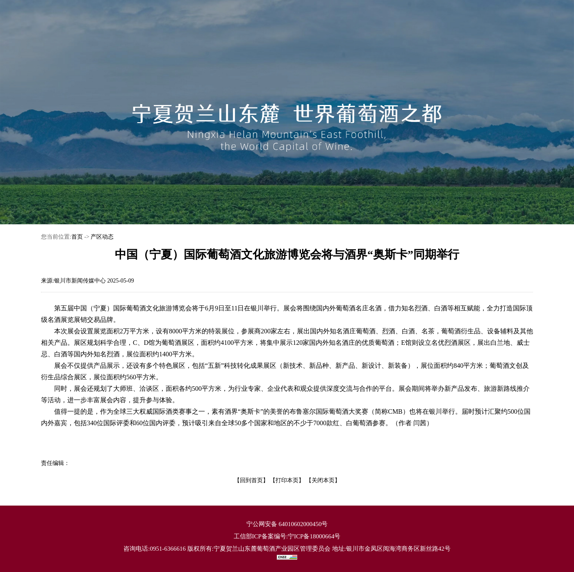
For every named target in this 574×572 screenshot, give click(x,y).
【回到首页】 (251, 480)
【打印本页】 (287, 480)
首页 (77, 237)
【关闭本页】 (323, 480)
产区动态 (102, 237)
